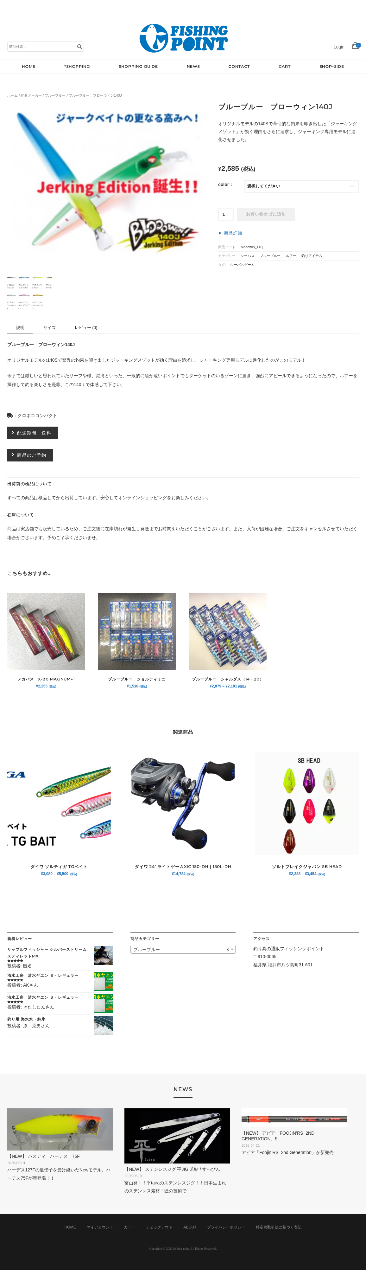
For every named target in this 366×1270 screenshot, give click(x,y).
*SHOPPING (77, 66)
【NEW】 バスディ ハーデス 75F (45, 1156)
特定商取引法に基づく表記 (278, 1227)
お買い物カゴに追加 (266, 214)
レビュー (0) (86, 327)
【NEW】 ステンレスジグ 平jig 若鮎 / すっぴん (175, 1169)
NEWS (193, 66)
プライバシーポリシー (226, 1227)
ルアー (291, 256)
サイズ (49, 327)
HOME (28, 66)
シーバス (248, 256)
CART (285, 66)
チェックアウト (159, 1227)
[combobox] (183, 949)
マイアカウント (100, 1227)
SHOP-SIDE (331, 66)
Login (339, 46)
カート (129, 1227)
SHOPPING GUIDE (138, 66)
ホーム (12, 95)
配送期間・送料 (34, 432)
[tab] (20, 328)
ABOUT (189, 1227)
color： (225, 184)
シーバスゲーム (242, 265)
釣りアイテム (311, 256)
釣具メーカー (31, 95)
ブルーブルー (55, 95)
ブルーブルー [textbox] (181, 949)
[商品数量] (226, 214)
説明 (20, 327)
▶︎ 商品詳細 (230, 233)
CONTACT (239, 66)
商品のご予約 (31, 455)
